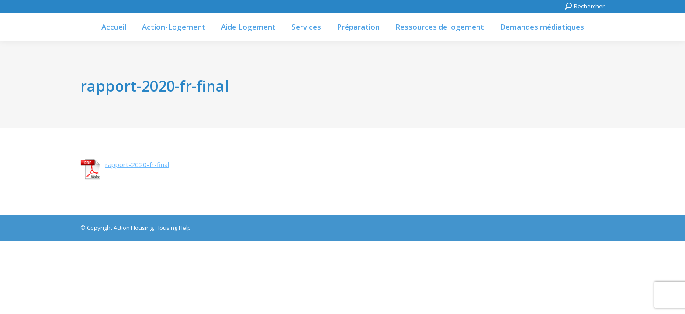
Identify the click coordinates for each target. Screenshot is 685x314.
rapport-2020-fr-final (137, 164)
